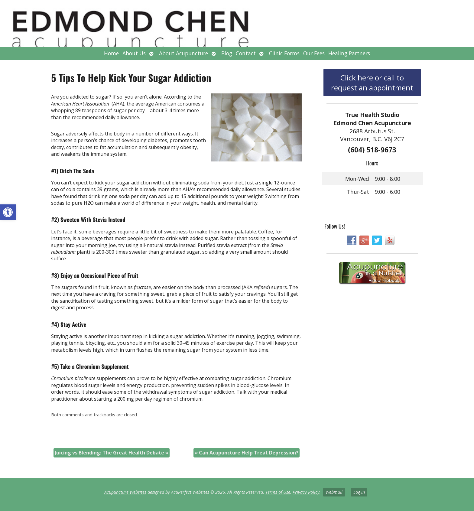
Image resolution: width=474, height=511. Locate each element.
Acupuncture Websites (125, 492)
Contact (246, 53)
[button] (8, 212)
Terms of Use (277, 492)
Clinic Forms (284, 53)
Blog (226, 53)
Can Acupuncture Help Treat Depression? (246, 452)
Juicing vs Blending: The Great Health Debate (111, 452)
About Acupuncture (183, 53)
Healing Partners (349, 53)
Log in (359, 492)
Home (111, 53)
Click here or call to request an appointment (372, 83)
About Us (134, 53)
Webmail (334, 492)
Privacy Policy (306, 492)
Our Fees (314, 53)
